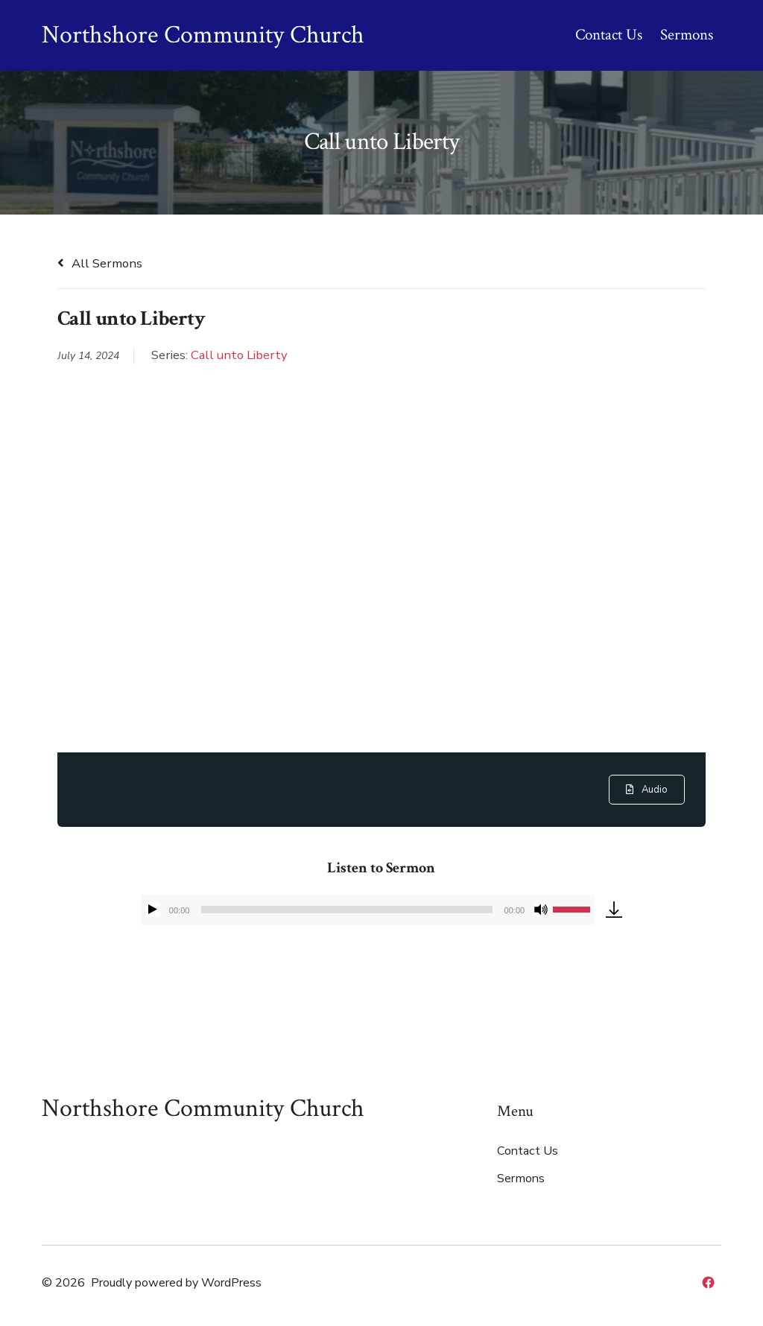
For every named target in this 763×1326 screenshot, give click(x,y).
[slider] (346, 909)
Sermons (686, 35)
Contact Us (608, 35)
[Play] (152, 909)
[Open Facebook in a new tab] (708, 1282)
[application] (368, 909)
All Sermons (99, 263)
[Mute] (541, 909)
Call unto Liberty (239, 355)
